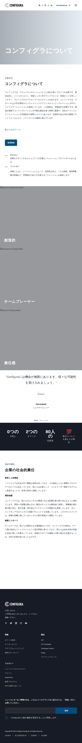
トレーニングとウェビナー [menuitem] (15, 669)
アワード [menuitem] (8, 673)
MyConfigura (61, 5)
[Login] (40, 5)
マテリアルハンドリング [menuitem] (14, 648)
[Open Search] (46, 5)
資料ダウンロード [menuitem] (12, 653)
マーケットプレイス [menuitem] (49, 657)
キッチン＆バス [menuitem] (11, 644)
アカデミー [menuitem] (9, 664)
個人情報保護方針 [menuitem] (21, 735)
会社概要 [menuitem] (44, 735)
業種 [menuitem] (6, 635)
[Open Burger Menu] (75, 5)
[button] (36, 420)
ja (51, 5)
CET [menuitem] (42, 640)
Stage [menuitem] (43, 653)
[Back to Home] (14, 5)
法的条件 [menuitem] (8, 735)
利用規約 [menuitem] (34, 735)
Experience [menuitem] (9, 677)
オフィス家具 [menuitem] (10, 640)
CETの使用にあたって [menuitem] (13, 686)
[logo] (14, 604)
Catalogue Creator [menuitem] (47, 648)
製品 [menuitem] (43, 635)
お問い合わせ (10, 610)
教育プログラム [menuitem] (11, 682)
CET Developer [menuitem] (46, 644)
